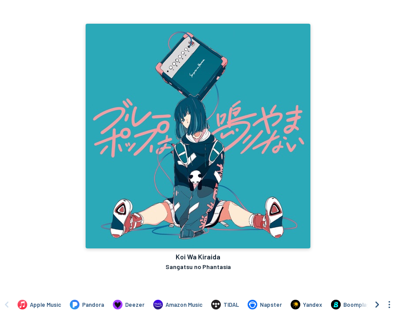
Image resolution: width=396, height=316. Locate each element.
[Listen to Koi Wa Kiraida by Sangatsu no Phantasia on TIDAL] (225, 304)
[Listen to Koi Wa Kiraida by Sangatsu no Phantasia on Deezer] (128, 304)
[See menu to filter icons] (389, 304)
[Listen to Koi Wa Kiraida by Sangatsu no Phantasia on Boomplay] (350, 304)
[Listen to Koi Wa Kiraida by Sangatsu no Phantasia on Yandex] (306, 304)
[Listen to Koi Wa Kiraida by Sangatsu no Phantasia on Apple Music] (39, 304)
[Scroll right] (377, 304)
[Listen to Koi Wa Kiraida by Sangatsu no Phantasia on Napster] (264, 304)
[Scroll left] (6, 304)
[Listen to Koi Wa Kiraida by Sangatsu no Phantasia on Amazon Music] (178, 304)
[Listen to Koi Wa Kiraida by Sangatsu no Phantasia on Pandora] (87, 304)
